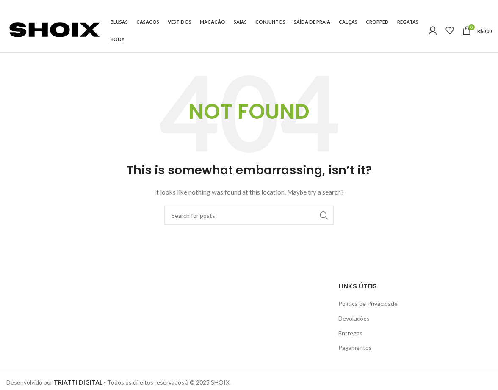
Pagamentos (355, 347)
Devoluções (354, 318)
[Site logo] (54, 29)
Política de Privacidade (368, 303)
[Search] (249, 215)
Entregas (350, 333)
